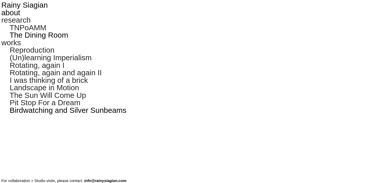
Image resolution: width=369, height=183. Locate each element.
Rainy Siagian (24, 5)
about (10, 12)
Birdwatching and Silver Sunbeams (68, 110)
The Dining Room (38, 35)
